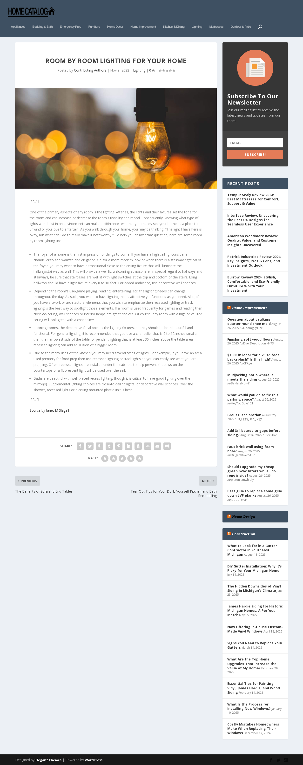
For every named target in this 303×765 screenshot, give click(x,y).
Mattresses (216, 21)
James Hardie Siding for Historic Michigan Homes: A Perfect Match (255, 608)
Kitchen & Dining (173, 21)
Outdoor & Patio (240, 21)
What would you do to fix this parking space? (252, 395)
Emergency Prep (70, 21)
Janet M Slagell (57, 409)
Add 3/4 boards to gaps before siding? (254, 431)
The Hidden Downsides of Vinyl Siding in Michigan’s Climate (254, 586)
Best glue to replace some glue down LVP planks (254, 491)
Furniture (94, 21)
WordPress (93, 758)
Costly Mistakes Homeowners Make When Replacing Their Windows (253, 726)
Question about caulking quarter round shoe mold (249, 320)
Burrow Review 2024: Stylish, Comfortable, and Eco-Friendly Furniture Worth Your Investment (253, 282)
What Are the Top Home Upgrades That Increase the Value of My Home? (251, 662)
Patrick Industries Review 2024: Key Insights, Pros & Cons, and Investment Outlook (254, 259)
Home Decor (115, 21)
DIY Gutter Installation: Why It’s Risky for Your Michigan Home (254, 566)
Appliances (18, 21)
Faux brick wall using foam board (250, 447)
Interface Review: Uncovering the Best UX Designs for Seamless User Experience (253, 218)
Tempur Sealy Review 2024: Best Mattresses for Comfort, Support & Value (253, 197)
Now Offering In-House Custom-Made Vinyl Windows (255, 627)
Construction (243, 532)
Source (35, 409)
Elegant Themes (48, 758)
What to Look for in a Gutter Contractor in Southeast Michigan (252, 548)
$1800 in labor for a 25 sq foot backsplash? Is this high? (253, 355)
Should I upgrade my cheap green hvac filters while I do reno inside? (251, 469)
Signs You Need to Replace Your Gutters (254, 643)
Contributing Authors (90, 68)
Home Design (243, 515)
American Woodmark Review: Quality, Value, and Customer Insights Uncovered (252, 238)
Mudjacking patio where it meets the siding (250, 375)
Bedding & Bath (42, 21)
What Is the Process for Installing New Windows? (249, 704)
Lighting (197, 21)
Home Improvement (143, 21)
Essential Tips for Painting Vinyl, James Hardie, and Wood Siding (253, 686)
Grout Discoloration (244, 413)
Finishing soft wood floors (250, 338)
